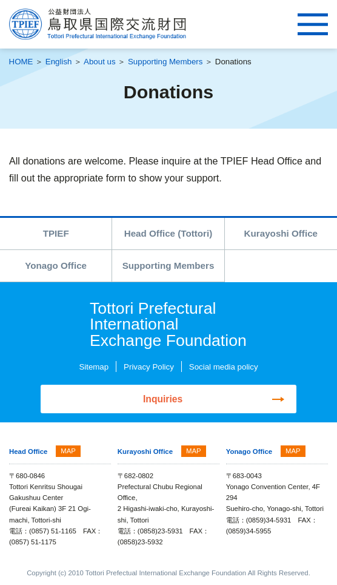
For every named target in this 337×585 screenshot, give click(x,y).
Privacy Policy (149, 366)
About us (100, 61)
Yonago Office (56, 265)
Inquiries (162, 399)
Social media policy (223, 366)
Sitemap (93, 366)
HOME (21, 61)
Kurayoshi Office (281, 233)
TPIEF (56, 233)
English (58, 61)
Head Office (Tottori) (168, 233)
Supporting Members (165, 61)
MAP (68, 451)
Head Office (28, 452)
